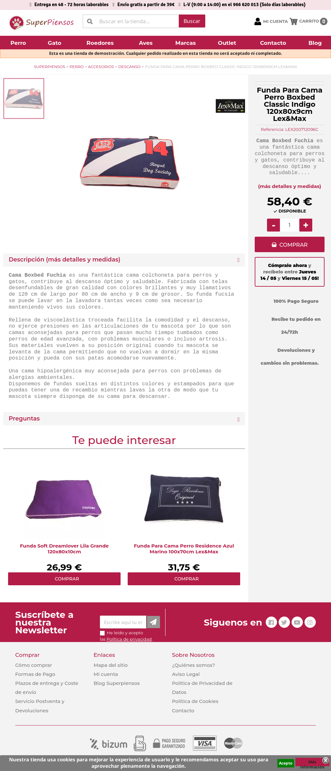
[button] (19, 42)
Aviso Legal (186, 674)
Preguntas (24, 418)
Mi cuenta (105, 674)
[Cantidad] (289, 225)
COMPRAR (293, 245)
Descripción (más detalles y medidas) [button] (64, 259)
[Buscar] (144, 21)
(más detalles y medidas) (289, 186)
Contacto (183, 710)
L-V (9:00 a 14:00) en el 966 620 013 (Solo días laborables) (244, 4)
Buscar (192, 21)
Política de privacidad (129, 639)
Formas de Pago (35, 674)
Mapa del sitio (110, 665)
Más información (312, 762)
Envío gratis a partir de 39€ (146, 4)
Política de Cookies (195, 701)
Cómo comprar (33, 665)
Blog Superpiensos (116, 683)
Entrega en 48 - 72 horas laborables (71, 4)
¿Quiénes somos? (193, 665)
